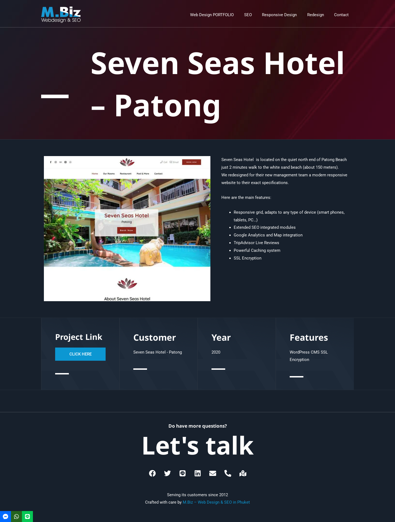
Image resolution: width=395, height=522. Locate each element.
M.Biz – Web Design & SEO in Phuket (216, 502)
